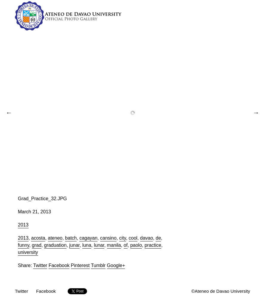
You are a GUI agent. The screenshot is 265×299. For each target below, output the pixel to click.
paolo (136, 245)
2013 (23, 224)
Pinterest (80, 265)
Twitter (40, 265)
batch (71, 238)
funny (23, 245)
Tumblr (98, 265)
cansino (108, 238)
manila (114, 245)
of (126, 245)
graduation (55, 245)
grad (36, 245)
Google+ (116, 265)
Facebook (59, 265)
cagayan (88, 238)
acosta (38, 238)
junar (74, 245)
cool (133, 238)
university (28, 252)
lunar (99, 245)
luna (86, 245)
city (122, 238)
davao (146, 238)
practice (153, 245)
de (158, 238)
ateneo (55, 238)
